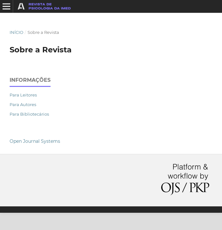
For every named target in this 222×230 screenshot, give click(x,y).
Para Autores (23, 104)
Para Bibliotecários (29, 114)
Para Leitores (23, 94)
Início (16, 32)
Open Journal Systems (35, 141)
